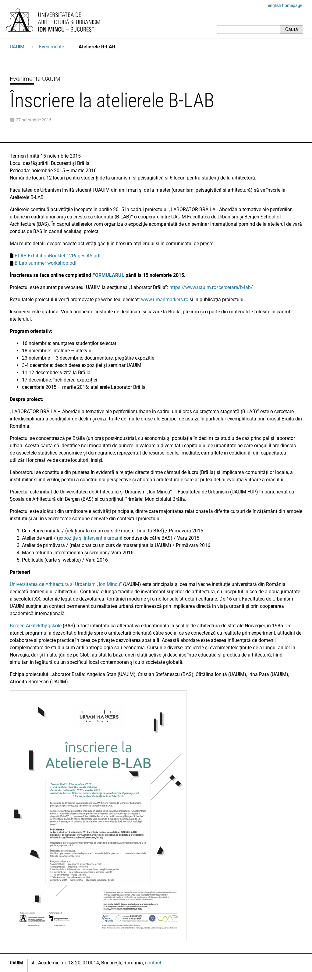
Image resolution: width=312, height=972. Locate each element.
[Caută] (248, 29)
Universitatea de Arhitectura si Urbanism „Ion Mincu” (66, 584)
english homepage (285, 5)
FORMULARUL (108, 275)
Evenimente (51, 47)
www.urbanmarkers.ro (164, 299)
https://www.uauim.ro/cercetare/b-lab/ (211, 287)
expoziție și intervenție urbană (90, 538)
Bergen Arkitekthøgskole (36, 626)
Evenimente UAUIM (35, 78)
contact (153, 963)
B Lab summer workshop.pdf (46, 263)
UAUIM (17, 47)
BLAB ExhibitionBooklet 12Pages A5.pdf (58, 256)
